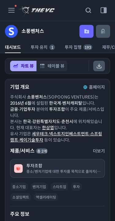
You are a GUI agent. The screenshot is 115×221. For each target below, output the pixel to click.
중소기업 (19, 186)
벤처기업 (39, 186)
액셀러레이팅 (46, 197)
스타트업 (59, 186)
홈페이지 (93, 87)
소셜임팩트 (20, 197)
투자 (76, 186)
